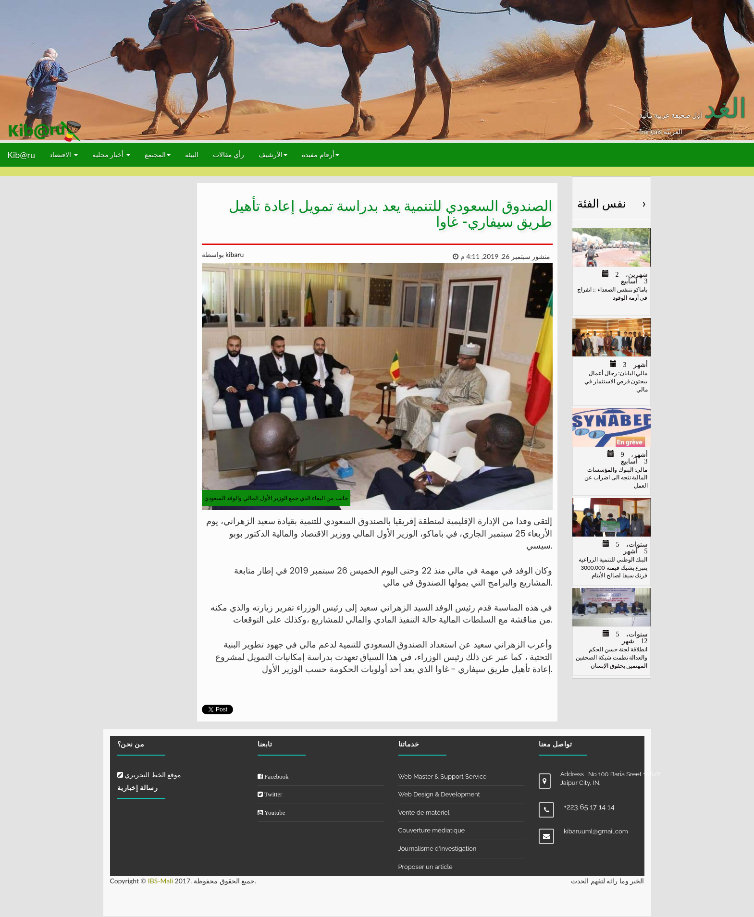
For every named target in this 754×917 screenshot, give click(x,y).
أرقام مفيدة (320, 154)
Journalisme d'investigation (437, 848)
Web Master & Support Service (442, 776)
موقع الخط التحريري (149, 774)
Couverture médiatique (431, 830)
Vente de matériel (424, 812)
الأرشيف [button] (273, 154)
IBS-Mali (160, 881)
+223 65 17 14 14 (589, 807)
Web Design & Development (439, 794)
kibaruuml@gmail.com (596, 831)
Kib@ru (21, 154)
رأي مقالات (229, 154)
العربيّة (673, 131)
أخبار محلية (111, 154)
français (651, 131)
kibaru (234, 254)
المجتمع (158, 154)
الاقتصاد (63, 154)
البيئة (191, 154)
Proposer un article (425, 866)
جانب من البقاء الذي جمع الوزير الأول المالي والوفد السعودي (276, 498)
